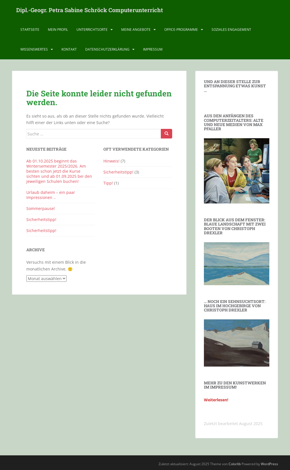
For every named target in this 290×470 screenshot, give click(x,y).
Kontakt (69, 49)
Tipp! (108, 183)
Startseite (29, 29)
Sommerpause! (40, 208)
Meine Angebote (136, 29)
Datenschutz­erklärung (107, 49)
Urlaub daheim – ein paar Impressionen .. (50, 195)
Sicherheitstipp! (41, 219)
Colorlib (235, 464)
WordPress (269, 464)
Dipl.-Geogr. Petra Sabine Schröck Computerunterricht (89, 10)
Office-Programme (181, 29)
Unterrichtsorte (92, 29)
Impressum (153, 49)
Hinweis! (111, 161)
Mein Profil (58, 29)
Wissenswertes (34, 49)
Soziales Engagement (231, 29)
